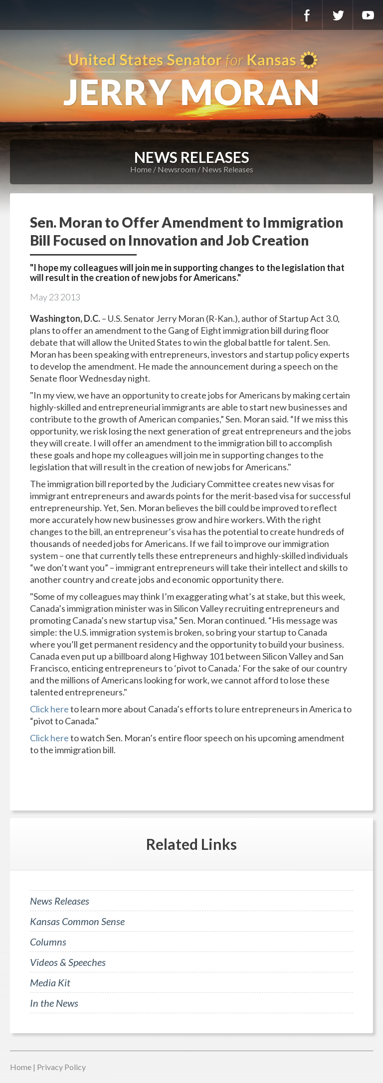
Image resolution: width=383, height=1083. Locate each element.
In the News (54, 1003)
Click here (49, 708)
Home (141, 169)
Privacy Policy (61, 1067)
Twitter (338, 15)
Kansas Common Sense (77, 921)
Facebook (307, 15)
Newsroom (177, 169)
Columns (48, 942)
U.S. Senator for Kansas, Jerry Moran (191, 80)
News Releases (227, 169)
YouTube (368, 15)
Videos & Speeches (68, 962)
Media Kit (50, 982)
